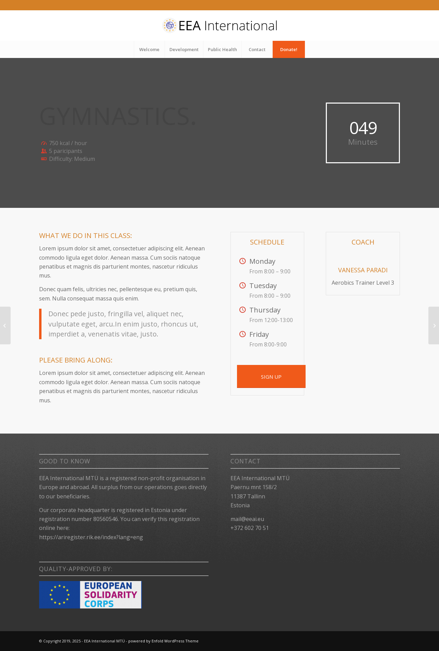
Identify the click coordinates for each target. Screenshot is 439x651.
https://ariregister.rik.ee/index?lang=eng (91, 537)
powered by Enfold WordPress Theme (163, 640)
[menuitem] (149, 49)
